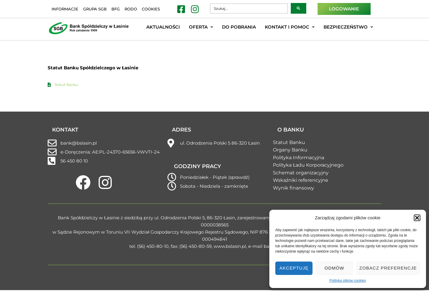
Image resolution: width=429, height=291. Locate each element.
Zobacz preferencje (388, 267)
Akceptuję (293, 267)
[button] (417, 218)
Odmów (334, 267)
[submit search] (298, 8)
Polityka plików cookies (347, 281)
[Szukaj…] (248, 8)
